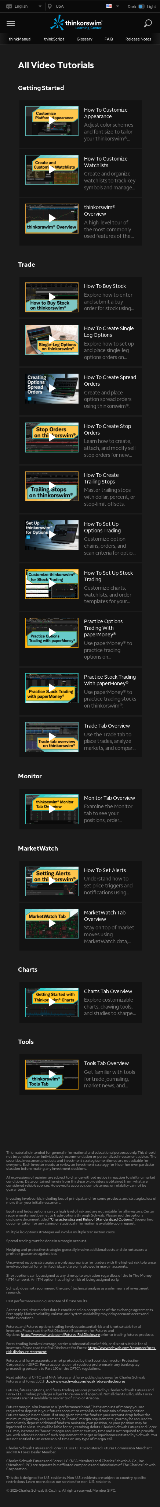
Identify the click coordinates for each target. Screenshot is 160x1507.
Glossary (84, 39)
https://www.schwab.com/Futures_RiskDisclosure (60, 1334)
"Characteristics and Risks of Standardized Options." (92, 1219)
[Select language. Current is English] (23, 6)
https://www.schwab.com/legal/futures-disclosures (84, 1381)
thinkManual (20, 39)
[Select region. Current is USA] (82, 6)
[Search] (148, 23)
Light (151, 6)
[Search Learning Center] (141, 24)
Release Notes (138, 39)
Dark (132, 6)
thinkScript (54, 39)
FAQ (109, 39)
